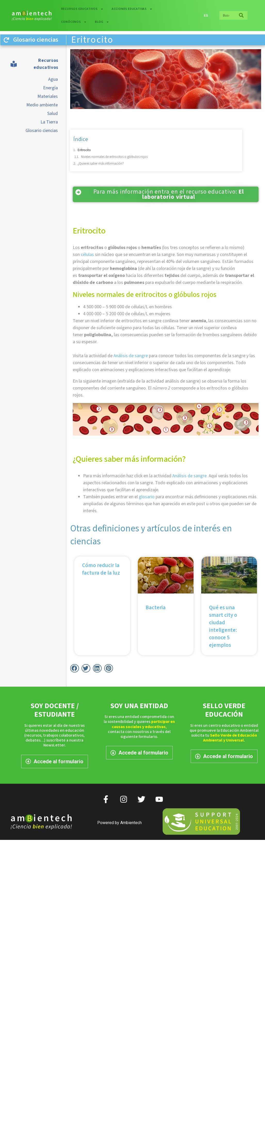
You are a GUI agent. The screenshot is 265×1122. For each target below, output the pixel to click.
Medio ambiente (42, 105)
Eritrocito (84, 150)
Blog (102, 22)
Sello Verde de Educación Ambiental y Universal (230, 737)
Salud (52, 113)
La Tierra (49, 122)
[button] (74, 668)
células (87, 254)
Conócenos (74, 22)
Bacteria (156, 607)
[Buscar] (241, 15)
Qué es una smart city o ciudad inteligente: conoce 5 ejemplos (223, 626)
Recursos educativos (82, 9)
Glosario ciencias (42, 130)
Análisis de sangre (131, 356)
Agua (53, 79)
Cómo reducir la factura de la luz (101, 569)
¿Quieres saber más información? (101, 163)
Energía (50, 88)
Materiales (47, 96)
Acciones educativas (132, 9)
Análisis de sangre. (190, 476)
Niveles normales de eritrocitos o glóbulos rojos (114, 157)
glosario (147, 497)
